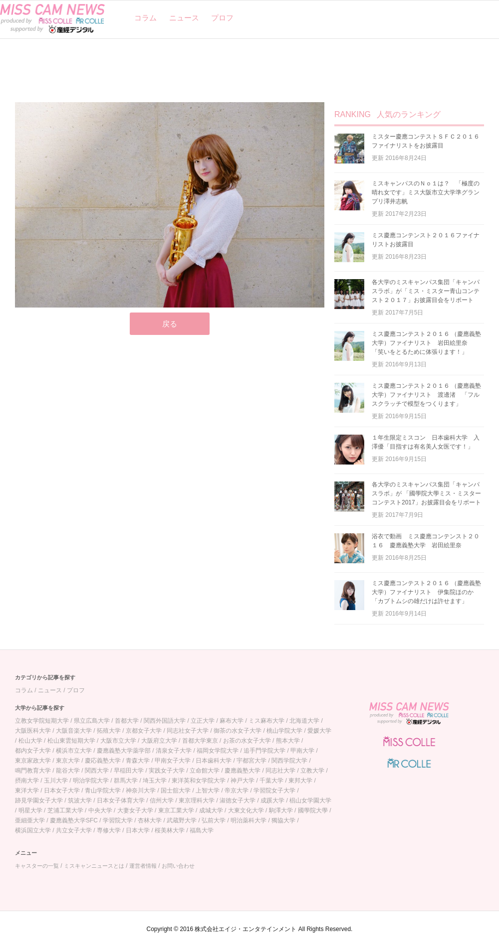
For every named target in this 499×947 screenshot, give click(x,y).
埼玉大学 (155, 780)
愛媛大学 (319, 730)
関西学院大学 (289, 760)
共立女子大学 (74, 830)
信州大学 (162, 800)
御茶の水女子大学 (237, 730)
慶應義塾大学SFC (74, 820)
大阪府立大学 (159, 740)
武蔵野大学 (182, 820)
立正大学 (203, 720)
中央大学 (100, 810)
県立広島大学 (92, 720)
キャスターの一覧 (37, 866)
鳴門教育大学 (33, 770)
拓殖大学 (109, 730)
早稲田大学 (129, 770)
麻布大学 (232, 720)
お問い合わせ (178, 866)
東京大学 (68, 760)
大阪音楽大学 (74, 730)
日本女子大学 (62, 790)
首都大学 (127, 720)
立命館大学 (205, 770)
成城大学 (211, 810)
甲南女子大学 (173, 760)
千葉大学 (271, 780)
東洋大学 (27, 790)
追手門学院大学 (264, 750)
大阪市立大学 (118, 740)
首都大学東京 (200, 740)
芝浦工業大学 (65, 810)
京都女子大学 (144, 730)
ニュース (184, 17)
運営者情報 (143, 866)
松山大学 (30, 740)
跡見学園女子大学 (39, 800)
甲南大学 (302, 750)
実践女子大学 (167, 770)
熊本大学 (288, 740)
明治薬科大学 (248, 820)
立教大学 (312, 770)
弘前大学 (214, 820)
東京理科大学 (197, 800)
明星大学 (30, 810)
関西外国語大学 (165, 720)
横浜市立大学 (74, 750)
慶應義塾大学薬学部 (124, 750)
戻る (169, 323)
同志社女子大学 (188, 730)
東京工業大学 (176, 810)
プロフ (222, 17)
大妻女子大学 (135, 810)
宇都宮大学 (251, 760)
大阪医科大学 (33, 730)
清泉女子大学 (174, 750)
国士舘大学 (176, 790)
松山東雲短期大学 (71, 740)
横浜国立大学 (33, 830)
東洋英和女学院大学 (199, 780)
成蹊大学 (272, 800)
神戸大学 (242, 780)
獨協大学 (283, 820)
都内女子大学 (33, 750)
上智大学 (208, 790)
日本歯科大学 (214, 760)
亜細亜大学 (30, 820)
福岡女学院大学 (218, 750)
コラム (145, 17)
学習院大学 (118, 820)
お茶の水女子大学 (247, 740)
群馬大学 (126, 780)
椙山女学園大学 (310, 800)
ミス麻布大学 (266, 720)
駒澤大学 (281, 810)
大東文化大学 (246, 810)
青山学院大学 (103, 790)
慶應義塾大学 (242, 770)
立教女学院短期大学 (42, 720)
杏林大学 (150, 820)
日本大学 (138, 830)
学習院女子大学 (274, 790)
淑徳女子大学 (237, 800)
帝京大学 (237, 790)
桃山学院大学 (284, 730)
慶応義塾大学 (103, 760)
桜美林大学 (170, 830)
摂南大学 (27, 780)
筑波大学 (80, 800)
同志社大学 (280, 770)
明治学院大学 (91, 780)
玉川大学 (56, 780)
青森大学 (138, 760)
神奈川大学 (141, 790)
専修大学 (109, 830)
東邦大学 (300, 780)
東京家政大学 (33, 760)
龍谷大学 (68, 770)
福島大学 (202, 830)
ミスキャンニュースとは (94, 866)
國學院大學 (313, 810)
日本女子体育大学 (121, 800)
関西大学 (97, 770)
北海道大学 (304, 720)
